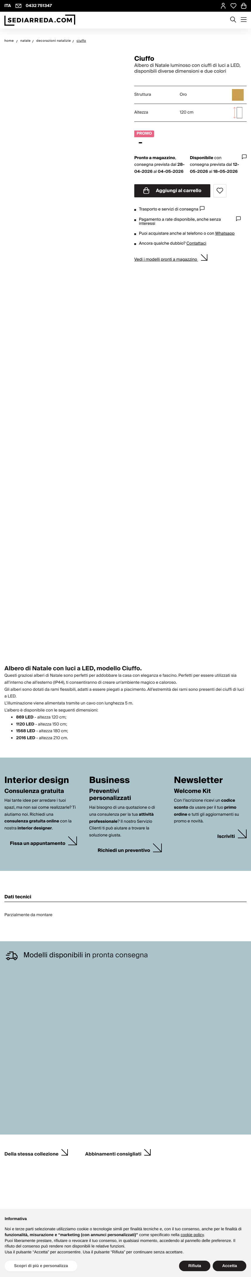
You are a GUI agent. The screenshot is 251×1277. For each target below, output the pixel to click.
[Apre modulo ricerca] (233, 20)
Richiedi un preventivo (124, 850)
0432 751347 (39, 6)
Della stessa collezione (31, 1152)
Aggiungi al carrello (172, 191)
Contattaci (196, 243)
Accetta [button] (229, 1265)
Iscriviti (226, 836)
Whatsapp (224, 233)
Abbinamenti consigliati (113, 1152)
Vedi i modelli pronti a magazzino (166, 259)
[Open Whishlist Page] (233, 6)
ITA (7, 6)
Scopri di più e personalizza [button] (41, 1265)
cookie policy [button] (192, 1234)
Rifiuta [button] (194, 1265)
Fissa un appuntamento (38, 843)
